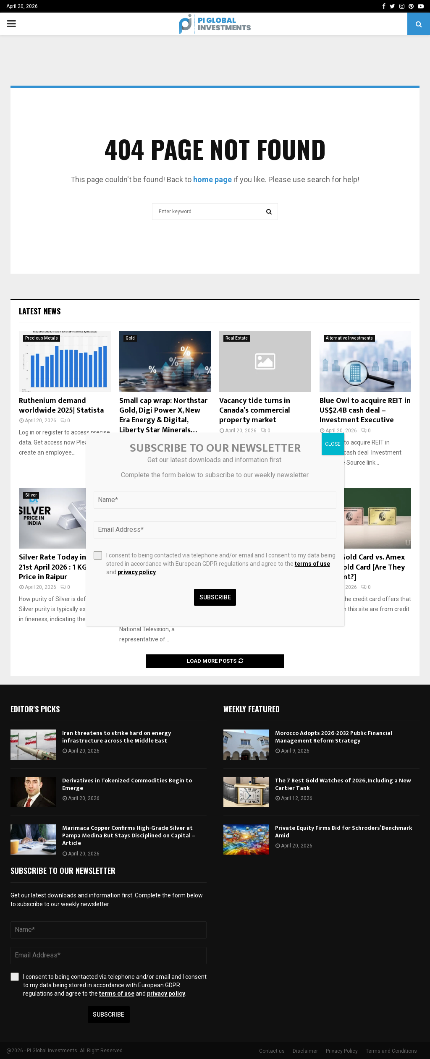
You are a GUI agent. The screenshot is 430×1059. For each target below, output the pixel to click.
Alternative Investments (349, 338)
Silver (31, 495)
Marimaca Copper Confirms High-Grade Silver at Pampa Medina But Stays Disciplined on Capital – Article (128, 835)
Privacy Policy (342, 1051)
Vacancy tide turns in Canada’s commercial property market (254, 411)
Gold (130, 338)
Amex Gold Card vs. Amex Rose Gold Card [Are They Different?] (362, 567)
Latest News (39, 311)
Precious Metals (41, 338)
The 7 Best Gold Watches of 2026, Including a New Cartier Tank (343, 784)
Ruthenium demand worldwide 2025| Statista (61, 406)
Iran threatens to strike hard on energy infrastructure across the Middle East (116, 736)
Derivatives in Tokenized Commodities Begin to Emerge (127, 784)
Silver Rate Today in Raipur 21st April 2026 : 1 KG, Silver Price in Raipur (64, 567)
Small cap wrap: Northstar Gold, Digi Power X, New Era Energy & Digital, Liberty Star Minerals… (163, 416)
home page (212, 179)
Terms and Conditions (391, 1051)
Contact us (272, 1051)
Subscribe (108, 1014)
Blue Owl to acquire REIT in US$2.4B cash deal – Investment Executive (365, 411)
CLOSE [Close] (333, 444)
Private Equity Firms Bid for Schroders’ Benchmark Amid (343, 831)
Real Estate (236, 338)
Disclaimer (305, 1051)
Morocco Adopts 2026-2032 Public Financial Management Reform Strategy (333, 736)
